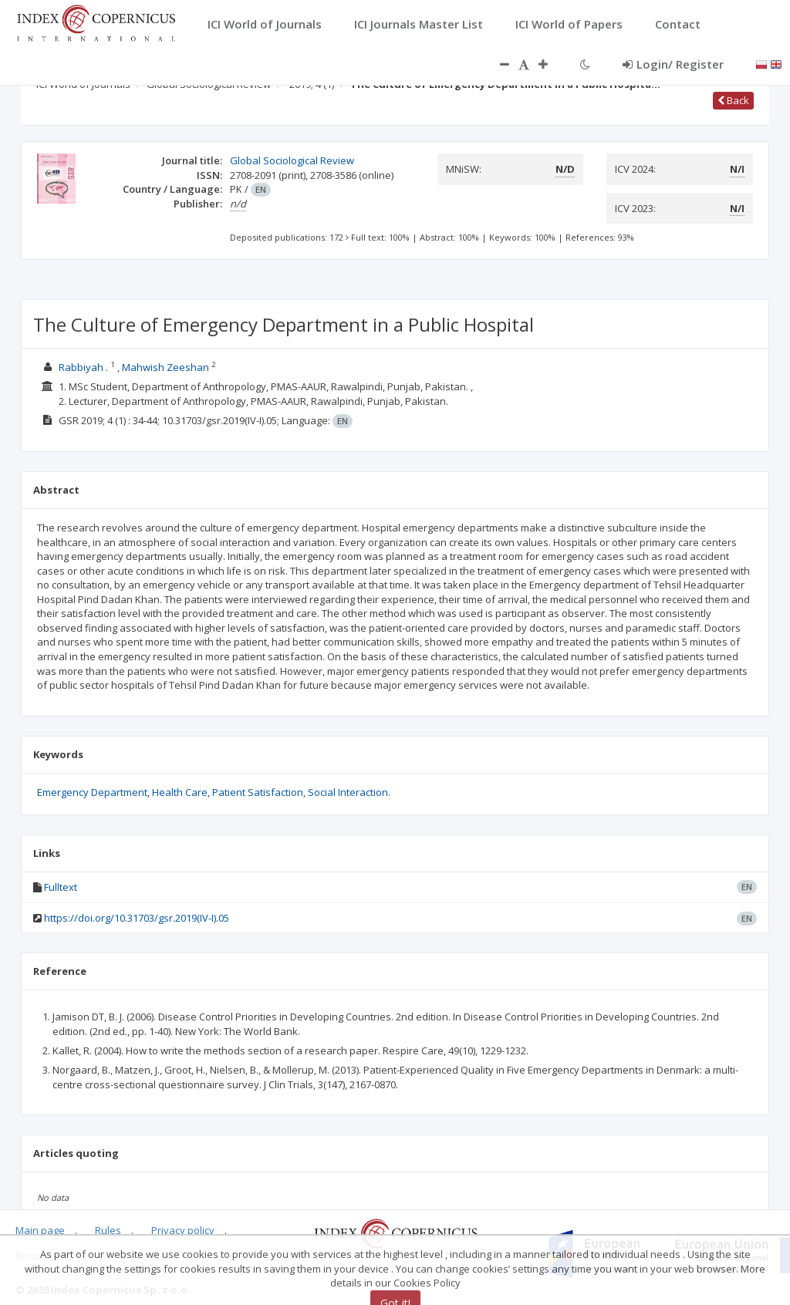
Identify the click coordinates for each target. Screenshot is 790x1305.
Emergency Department (92, 792)
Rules (108, 1230)
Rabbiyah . (83, 367)
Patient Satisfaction (257, 792)
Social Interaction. (349, 792)
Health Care (180, 792)
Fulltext (60, 887)
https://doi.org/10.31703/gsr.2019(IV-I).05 (136, 918)
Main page (40, 1230)
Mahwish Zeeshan (165, 367)
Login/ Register (673, 64)
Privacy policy (182, 1230)
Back (733, 100)
